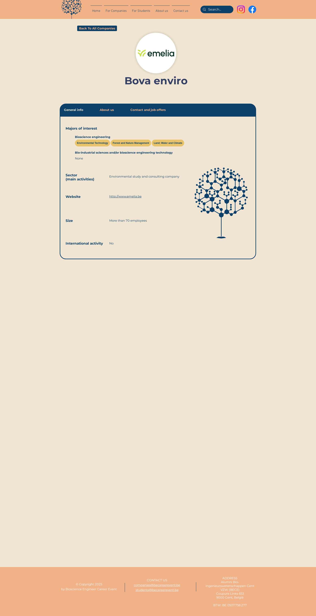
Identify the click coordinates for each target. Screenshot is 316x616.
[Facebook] (252, 9)
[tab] (73, 110)
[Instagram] (241, 9)
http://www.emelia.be (125, 196)
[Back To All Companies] (97, 28)
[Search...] (216, 9)
